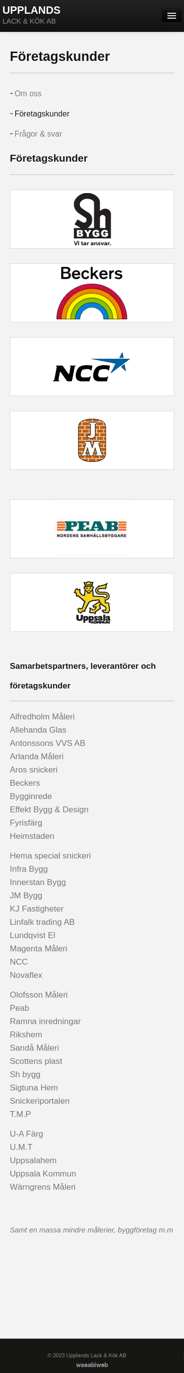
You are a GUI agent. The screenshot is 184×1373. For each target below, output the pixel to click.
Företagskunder (42, 114)
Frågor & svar (38, 134)
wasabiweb (92, 1365)
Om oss (28, 93)
